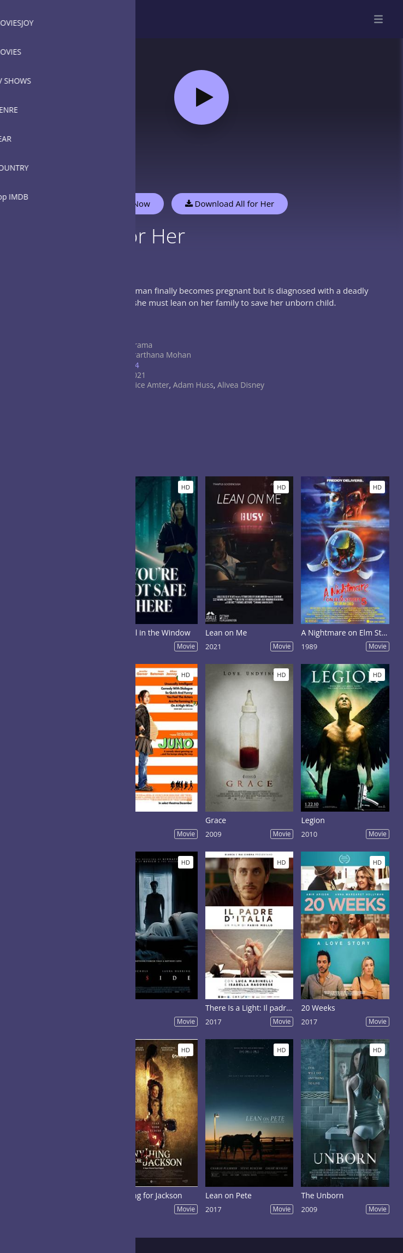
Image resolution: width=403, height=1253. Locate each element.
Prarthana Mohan (159, 354)
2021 (137, 375)
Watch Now (128, 203)
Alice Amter (148, 385)
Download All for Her (230, 203)
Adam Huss (193, 385)
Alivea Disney (240, 385)
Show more (112, 326)
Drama (140, 345)
